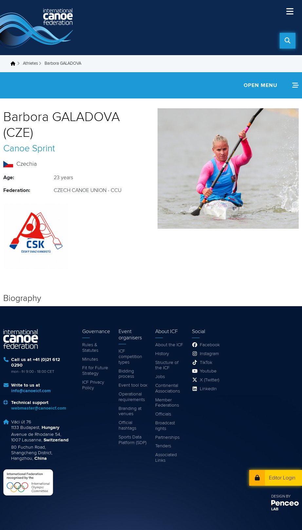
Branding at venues (130, 411)
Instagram (209, 353)
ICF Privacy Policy (93, 385)
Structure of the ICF (167, 365)
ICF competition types (130, 357)
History (162, 353)
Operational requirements (132, 397)
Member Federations (167, 403)
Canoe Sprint (29, 148)
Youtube (208, 371)
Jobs (160, 376)
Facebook (210, 345)
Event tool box (133, 385)
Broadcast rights (165, 426)
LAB (274, 509)
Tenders (163, 446)
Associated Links (166, 458)
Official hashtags (127, 425)
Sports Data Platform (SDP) (132, 440)
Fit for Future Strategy (95, 371)
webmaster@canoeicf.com (38, 408)
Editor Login (282, 477)
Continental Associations (167, 388)
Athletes (30, 63)
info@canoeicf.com (31, 391)
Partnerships (167, 437)
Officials (163, 414)
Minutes (90, 359)
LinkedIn (208, 389)
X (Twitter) (209, 380)
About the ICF (169, 345)
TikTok (206, 362)
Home (15, 63)
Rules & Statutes (90, 348)
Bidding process (126, 374)
